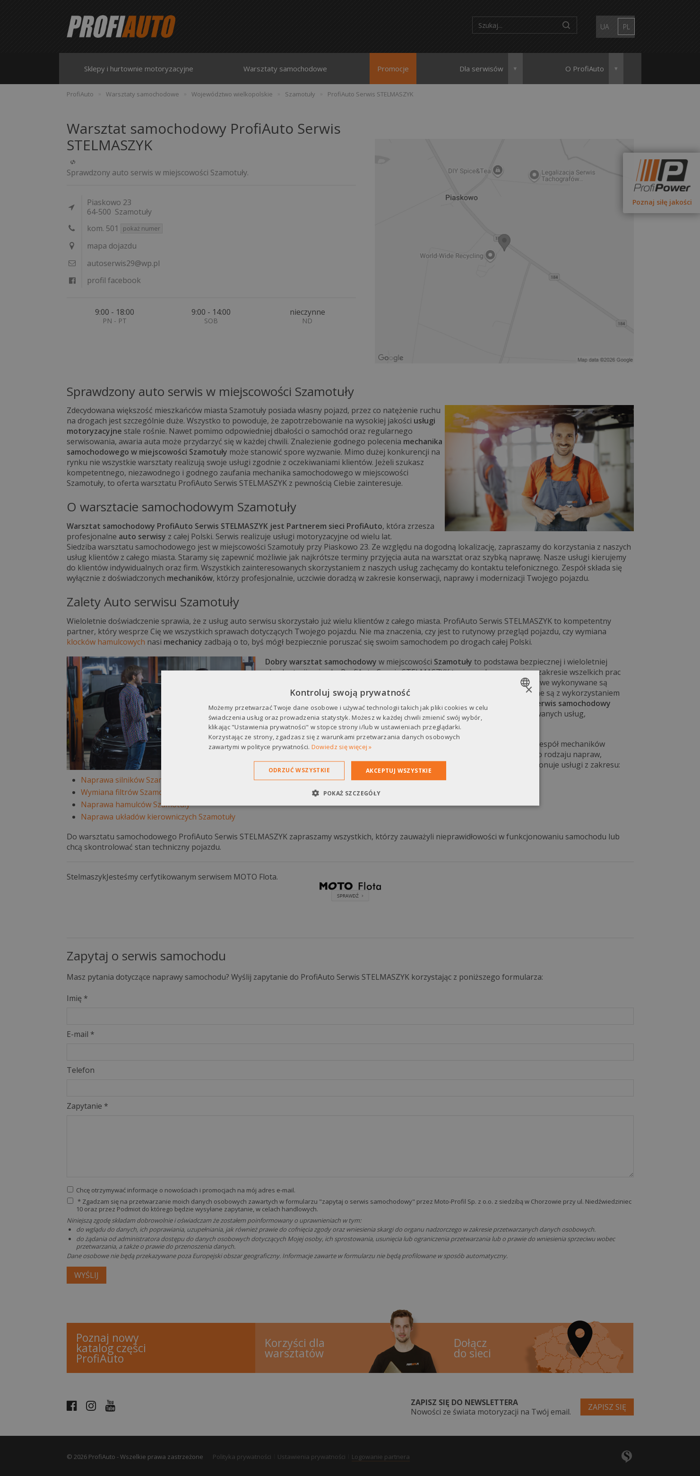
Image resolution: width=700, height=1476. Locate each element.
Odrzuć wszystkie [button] (299, 770)
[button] (349, 793)
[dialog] (350, 738)
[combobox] (526, 682)
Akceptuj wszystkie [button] (399, 770)
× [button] (528, 689)
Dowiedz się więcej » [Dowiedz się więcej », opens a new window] (341, 746)
